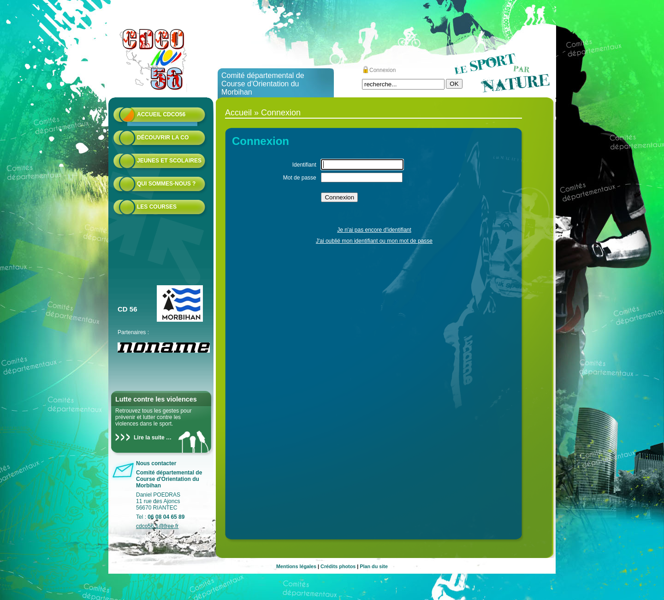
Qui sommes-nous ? (166, 183)
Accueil (238, 112)
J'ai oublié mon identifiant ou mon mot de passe (374, 241)
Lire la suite (149, 437)
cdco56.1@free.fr (157, 526)
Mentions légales (296, 566)
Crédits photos (338, 566)
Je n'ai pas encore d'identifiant (374, 230)
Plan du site (374, 566)
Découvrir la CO (163, 137)
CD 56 (127, 309)
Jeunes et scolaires (169, 160)
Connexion (382, 70)
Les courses (157, 207)
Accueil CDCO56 (161, 114)
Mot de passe (299, 177)
